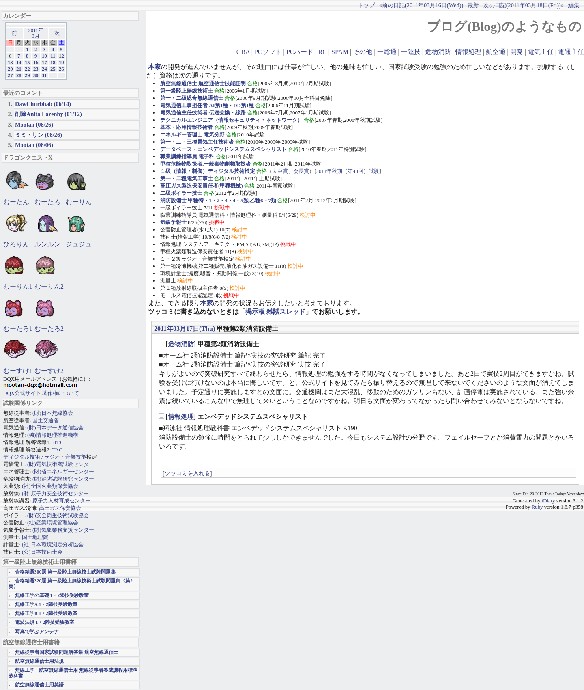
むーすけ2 (49, 370)
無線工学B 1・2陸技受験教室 (46, 613)
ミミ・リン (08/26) (38, 135)
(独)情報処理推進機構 (52, 435)
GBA (243, 51)
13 (10, 62)
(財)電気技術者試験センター (60, 464)
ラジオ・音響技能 (65, 457)
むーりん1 (17, 286)
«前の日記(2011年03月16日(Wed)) (421, 5)
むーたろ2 (49, 328)
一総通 (387, 51)
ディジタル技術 (21, 457)
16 (36, 62)
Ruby (537, 507)
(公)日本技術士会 (42, 552)
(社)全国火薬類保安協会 (50, 486)
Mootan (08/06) (34, 145)
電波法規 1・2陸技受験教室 (45, 622)
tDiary (548, 501)
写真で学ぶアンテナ (37, 631)
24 (44, 69)
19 (61, 62)
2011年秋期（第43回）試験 (348, 171)
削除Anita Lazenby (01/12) (48, 114)
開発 (516, 51)
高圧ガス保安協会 (60, 508)
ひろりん (16, 244)
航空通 (495, 51)
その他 (362, 51)
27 (10, 75)
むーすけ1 (17, 370)
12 (61, 56)
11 (52, 56)
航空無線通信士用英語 (39, 685)
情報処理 (468, 51)
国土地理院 (35, 537)
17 (44, 62)
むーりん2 (49, 286)
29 (27, 75)
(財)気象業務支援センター (63, 530)
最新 (473, 5)
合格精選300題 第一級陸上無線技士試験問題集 (65, 572)
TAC (57, 449)
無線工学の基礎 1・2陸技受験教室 (52, 595)
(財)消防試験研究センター (63, 479)
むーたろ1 (17, 328)
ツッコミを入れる (187, 473)
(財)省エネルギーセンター (63, 471)
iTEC (58, 442)
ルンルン (47, 244)
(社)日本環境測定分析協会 (53, 544)
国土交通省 (45, 420)
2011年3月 (35, 33)
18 (53, 62)
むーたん (16, 201)
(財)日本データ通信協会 (55, 428)
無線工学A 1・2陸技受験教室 (46, 604)
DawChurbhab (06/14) (43, 104)
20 (10, 69)
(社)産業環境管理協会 (52, 523)
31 (44, 75)
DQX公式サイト (22, 393)
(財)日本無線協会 (52, 413)
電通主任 (571, 51)
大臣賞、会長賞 (290, 171)
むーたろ (47, 201)
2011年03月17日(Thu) (184, 328)
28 (18, 75)
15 (27, 62)
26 (61, 69)
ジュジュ (79, 244)
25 (53, 69)
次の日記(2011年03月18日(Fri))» (523, 5)
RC (322, 51)
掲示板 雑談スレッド (275, 311)
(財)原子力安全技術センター (55, 493)
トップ (366, 5)
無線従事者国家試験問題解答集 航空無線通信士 (66, 652)
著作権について (60, 393)
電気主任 (541, 51)
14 (18, 62)
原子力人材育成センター (61, 501)
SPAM (339, 51)
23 (36, 69)
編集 (574, 5)
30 (36, 75)
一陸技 (411, 51)
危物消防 (438, 51)
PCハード (300, 51)
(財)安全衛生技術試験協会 (58, 515)
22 (27, 69)
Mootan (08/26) (34, 124)
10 (44, 56)
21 (18, 69)
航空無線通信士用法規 (39, 661)
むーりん (79, 201)
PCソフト (268, 51)
